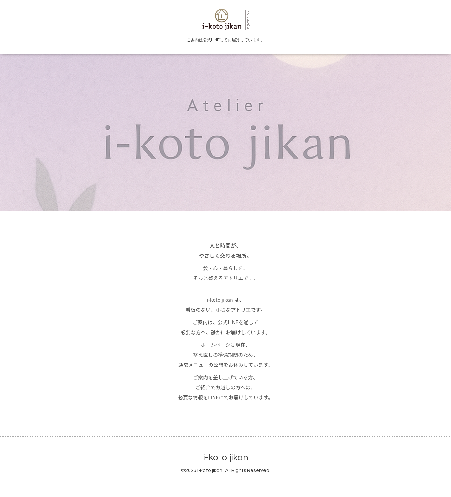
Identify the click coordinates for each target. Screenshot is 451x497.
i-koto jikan (225, 457)
